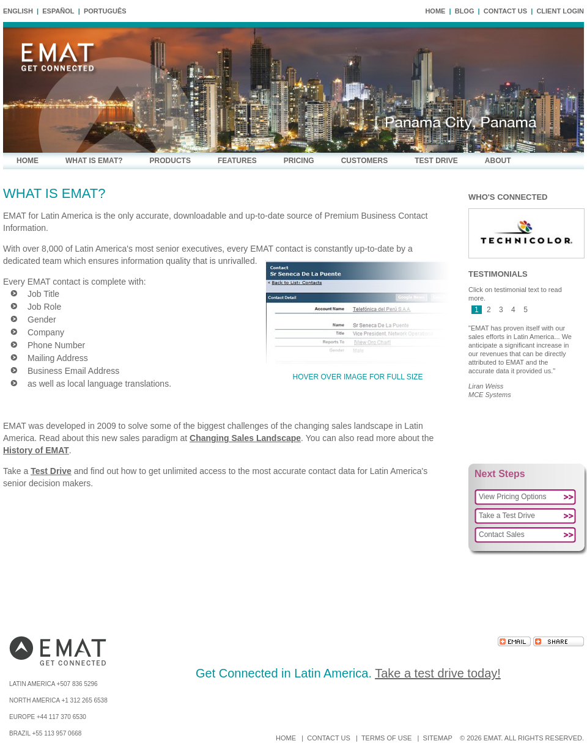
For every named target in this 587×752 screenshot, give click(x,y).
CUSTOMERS (364, 160)
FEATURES (237, 160)
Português (105, 11)
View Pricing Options (513, 496)
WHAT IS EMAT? (94, 160)
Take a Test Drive (507, 515)
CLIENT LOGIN (560, 11)
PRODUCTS (170, 160)
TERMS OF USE (386, 738)
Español (58, 11)
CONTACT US (505, 11)
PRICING (299, 160)
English (18, 11)
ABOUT (498, 160)
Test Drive (51, 471)
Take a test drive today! (438, 673)
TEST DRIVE (436, 160)
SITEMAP (437, 738)
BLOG (464, 11)
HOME (435, 11)
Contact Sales (502, 534)
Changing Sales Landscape (245, 438)
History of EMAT (36, 450)
